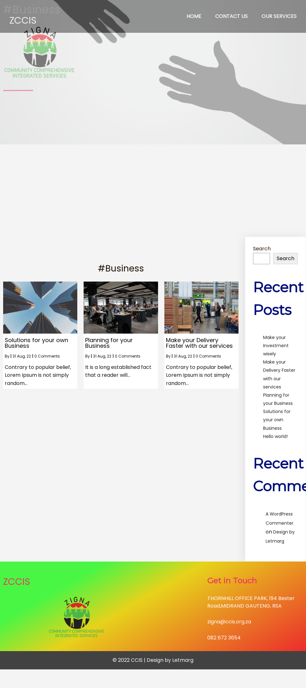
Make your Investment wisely (276, 345)
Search (262, 248)
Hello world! (275, 436)
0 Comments (47, 356)
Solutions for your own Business (277, 419)
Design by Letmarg (170, 660)
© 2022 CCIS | (130, 660)
